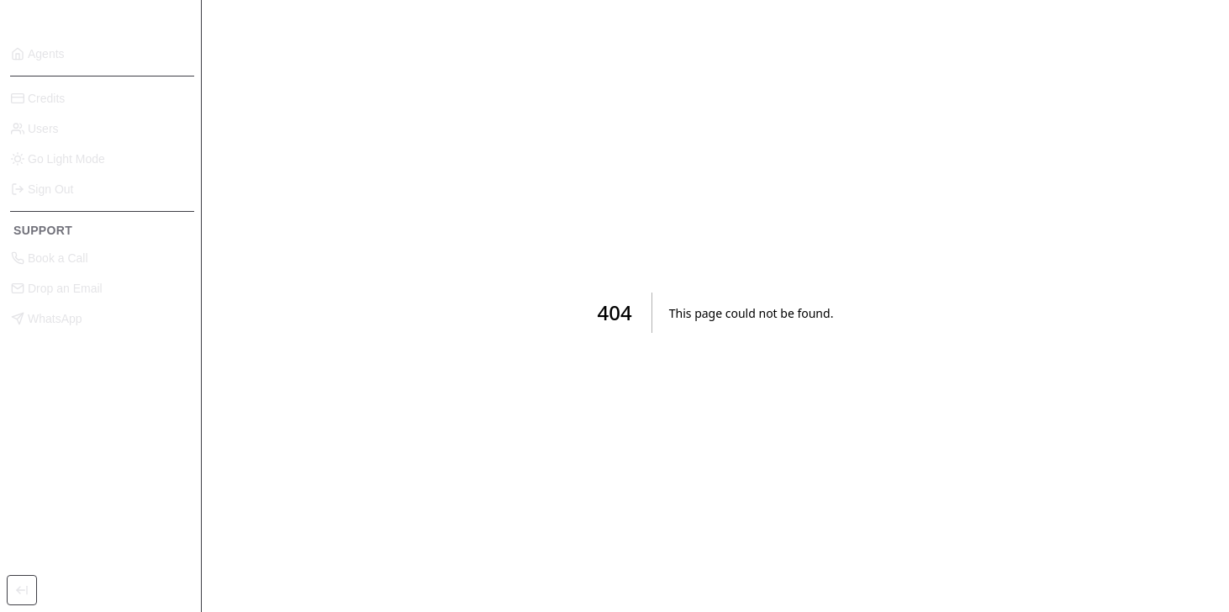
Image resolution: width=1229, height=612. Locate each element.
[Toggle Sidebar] (22, 590)
